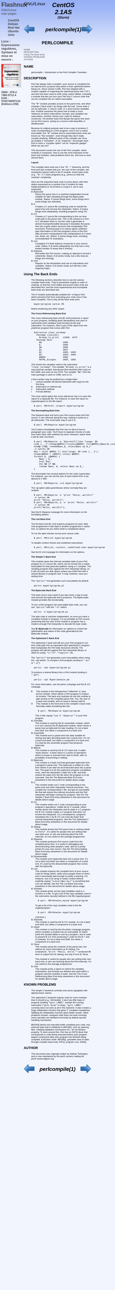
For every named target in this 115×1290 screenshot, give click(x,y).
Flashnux (14, 4)
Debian (13, 24)
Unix (11, 35)
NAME (27, 49)
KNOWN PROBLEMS (34, 57)
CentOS (13, 20)
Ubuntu (13, 31)
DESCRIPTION (31, 52)
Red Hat (14, 27)
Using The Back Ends (34, 54)
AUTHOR (28, 59)
